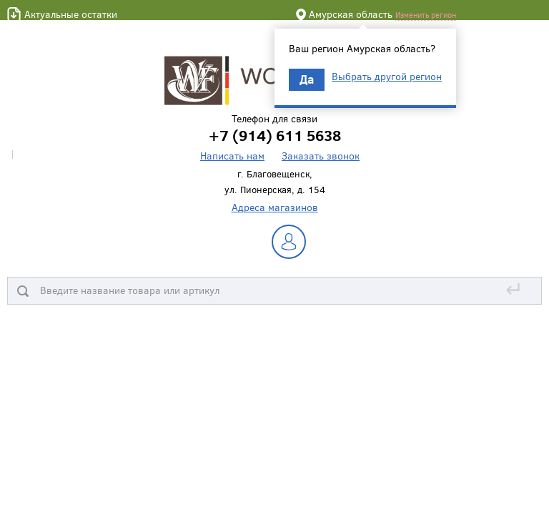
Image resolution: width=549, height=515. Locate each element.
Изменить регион (425, 14)
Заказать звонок (321, 155)
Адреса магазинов (275, 207)
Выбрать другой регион (387, 76)
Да (307, 79)
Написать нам (232, 155)
